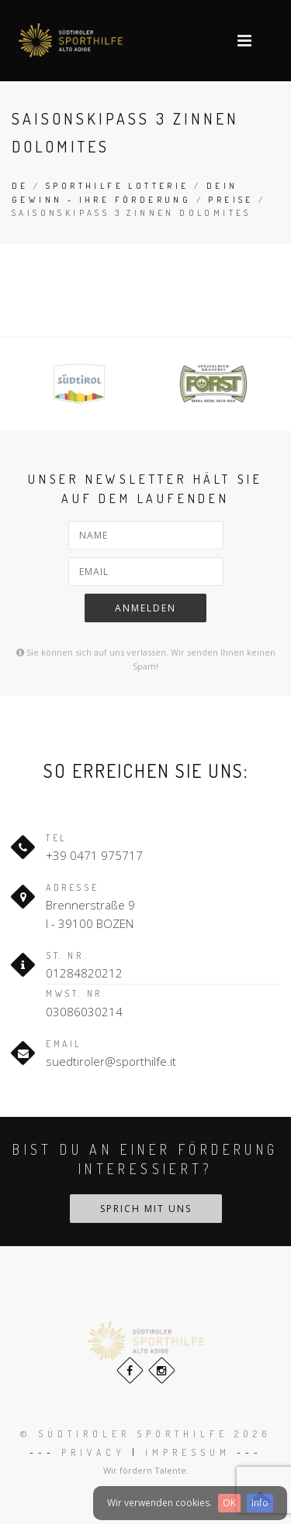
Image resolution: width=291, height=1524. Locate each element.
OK (229, 1502)
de (20, 185)
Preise (230, 199)
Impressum (187, 1452)
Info (259, 1502)
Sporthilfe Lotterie (117, 185)
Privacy (93, 1452)
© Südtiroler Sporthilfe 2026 (145, 1434)
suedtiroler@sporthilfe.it (111, 1061)
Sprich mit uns (146, 1208)
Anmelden (145, 608)
